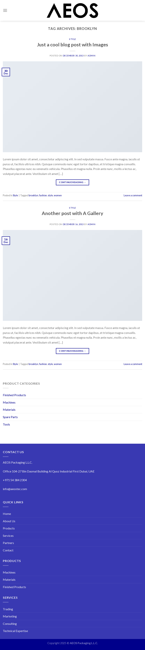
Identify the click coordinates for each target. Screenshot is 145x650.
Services (8, 535)
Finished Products (14, 395)
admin (91, 55)
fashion (43, 195)
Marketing (10, 616)
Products (9, 528)
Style (72, 39)
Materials (9, 409)
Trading (8, 609)
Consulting (10, 623)
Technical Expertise (15, 631)
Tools (6, 424)
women (58, 195)
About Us (9, 521)
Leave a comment (133, 195)
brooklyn (33, 195)
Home (7, 513)
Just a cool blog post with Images (72, 44)
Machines (9, 402)
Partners (8, 543)
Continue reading (72, 182)
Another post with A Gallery (72, 213)
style (50, 195)
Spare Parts (10, 417)
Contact (8, 550)
